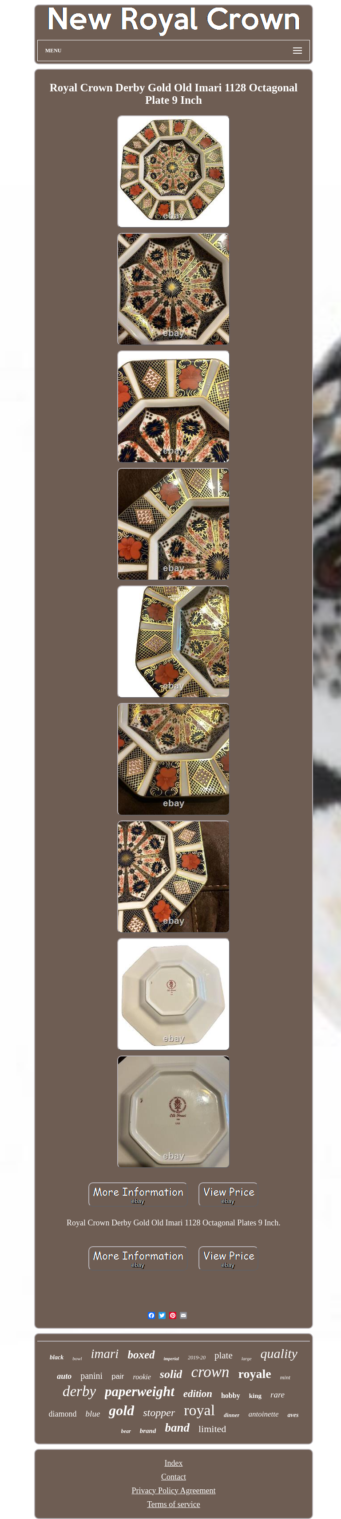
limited (212, 1428)
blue (93, 1413)
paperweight (139, 1391)
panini (91, 1376)
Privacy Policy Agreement (174, 1490)
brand (148, 1430)
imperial (171, 1358)
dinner (231, 1415)
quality (279, 1353)
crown (210, 1372)
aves (292, 1415)
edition (197, 1393)
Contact (173, 1476)
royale (254, 1374)
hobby (230, 1395)
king (255, 1395)
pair (117, 1376)
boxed (141, 1355)
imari (105, 1353)
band (177, 1427)
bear (126, 1431)
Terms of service (173, 1504)
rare (277, 1394)
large (247, 1358)
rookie (142, 1377)
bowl (77, 1358)
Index (173, 1463)
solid (171, 1374)
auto (64, 1376)
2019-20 (197, 1357)
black (56, 1357)
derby (79, 1391)
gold (121, 1410)
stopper (159, 1412)
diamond (63, 1413)
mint (285, 1377)
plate (223, 1355)
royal (199, 1410)
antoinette (263, 1414)
